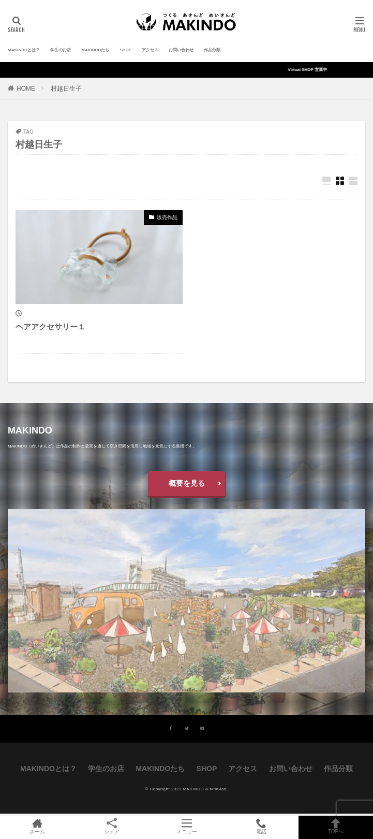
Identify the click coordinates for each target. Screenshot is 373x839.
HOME (26, 88)
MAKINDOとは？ (24, 50)
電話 (261, 827)
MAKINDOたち (95, 50)
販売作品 (167, 217)
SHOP (125, 50)
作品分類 (212, 50)
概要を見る (187, 483)
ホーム (37, 827)
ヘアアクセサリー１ (50, 326)
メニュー (186, 827)
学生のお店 (60, 50)
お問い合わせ (181, 50)
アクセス (150, 50)
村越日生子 (66, 88)
